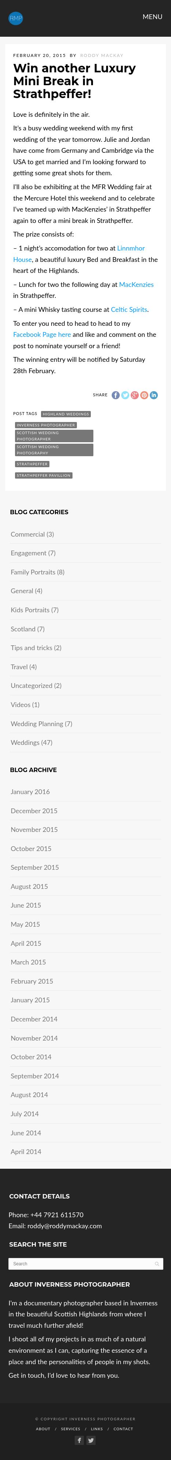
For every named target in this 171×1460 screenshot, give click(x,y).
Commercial (28, 534)
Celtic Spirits (129, 309)
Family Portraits (33, 572)
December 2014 (34, 1019)
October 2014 (31, 1057)
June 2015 (26, 905)
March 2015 (28, 962)
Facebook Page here (42, 334)
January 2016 (30, 791)
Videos (20, 704)
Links (97, 1429)
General (22, 591)
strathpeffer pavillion (44, 475)
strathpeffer (32, 464)
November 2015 (34, 829)
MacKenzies (136, 284)
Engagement (29, 553)
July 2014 (25, 1114)
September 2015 (35, 867)
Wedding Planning (37, 724)
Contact (123, 1429)
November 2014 (34, 1038)
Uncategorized (31, 685)
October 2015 (31, 848)
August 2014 (29, 1095)
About (43, 1429)
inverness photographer (46, 425)
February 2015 (32, 981)
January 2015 (30, 1000)
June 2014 (26, 1133)
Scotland (23, 629)
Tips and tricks (31, 648)
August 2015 (29, 886)
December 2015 (34, 811)
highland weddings (66, 414)
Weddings (25, 742)
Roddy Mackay (102, 55)
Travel (19, 667)
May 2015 (25, 924)
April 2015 (26, 943)
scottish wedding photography (38, 449)
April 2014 (26, 1151)
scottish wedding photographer (38, 435)
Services (71, 1429)
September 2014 (35, 1076)
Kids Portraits (30, 610)
